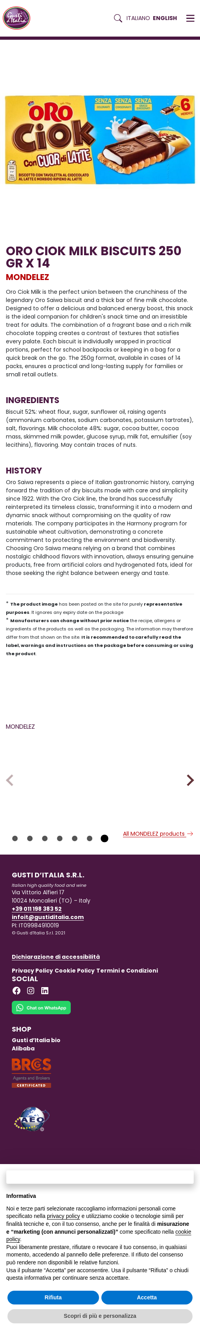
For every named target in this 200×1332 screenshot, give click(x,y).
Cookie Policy (75, 1017)
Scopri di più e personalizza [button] (100, 1316)
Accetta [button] (147, 1297)
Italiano (138, 18)
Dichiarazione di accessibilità (56, 1003)
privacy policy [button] (63, 1216)
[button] (190, 18)
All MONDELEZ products (158, 880)
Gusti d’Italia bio (36, 1087)
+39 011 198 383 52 (37, 955)
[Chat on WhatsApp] (41, 1059)
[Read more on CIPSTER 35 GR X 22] (51, 778)
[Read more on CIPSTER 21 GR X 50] (149, 778)
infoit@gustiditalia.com (48, 963)
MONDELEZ (27, 277)
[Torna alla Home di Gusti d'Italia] (19, 18)
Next (188, 803)
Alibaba (23, 1095)
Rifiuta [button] (53, 1297)
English (165, 18)
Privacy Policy (32, 1017)
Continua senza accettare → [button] (100, 1177)
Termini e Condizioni (127, 1017)
